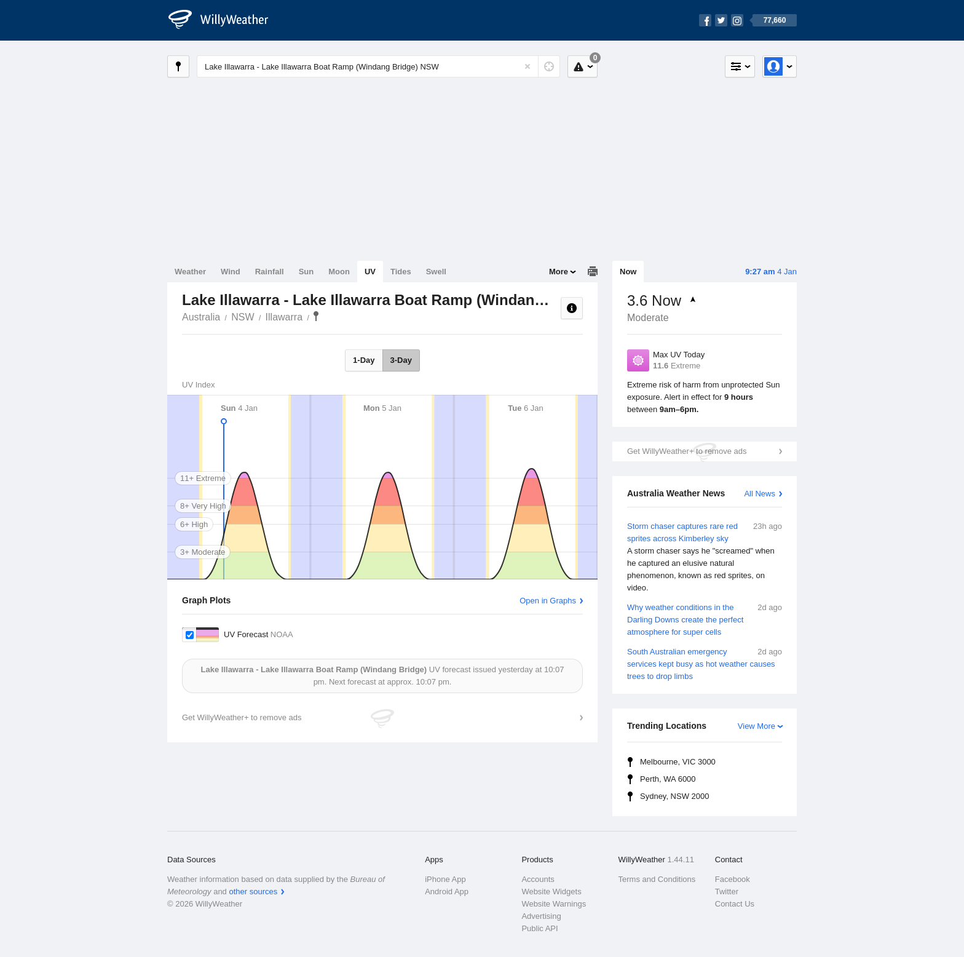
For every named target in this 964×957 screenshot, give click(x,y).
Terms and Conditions (657, 879)
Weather (190, 271)
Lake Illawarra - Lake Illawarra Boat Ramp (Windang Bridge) (316, 316)
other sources (253, 891)
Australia (201, 317)
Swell (436, 271)
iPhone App (445, 879)
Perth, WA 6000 (668, 779)
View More (756, 726)
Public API (539, 928)
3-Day (401, 360)
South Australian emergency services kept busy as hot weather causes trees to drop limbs (704, 663)
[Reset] (527, 66)
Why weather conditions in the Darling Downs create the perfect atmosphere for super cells (704, 619)
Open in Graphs (548, 600)
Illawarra (284, 317)
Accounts (537, 879)
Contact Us (734, 903)
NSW (242, 317)
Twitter (726, 891)
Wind (230, 271)
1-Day (363, 360)
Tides (400, 271)
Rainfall (269, 271)
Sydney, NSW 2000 (674, 796)
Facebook (732, 879)
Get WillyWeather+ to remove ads (686, 451)
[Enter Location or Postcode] (378, 66)
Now (628, 271)
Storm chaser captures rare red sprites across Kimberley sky (704, 557)
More (558, 271)
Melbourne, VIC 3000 (678, 761)
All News (759, 493)
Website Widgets (551, 891)
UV (370, 271)
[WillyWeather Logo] (225, 20)
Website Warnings (553, 903)
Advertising (541, 916)
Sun (306, 271)
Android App (446, 891)
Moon (339, 271)
